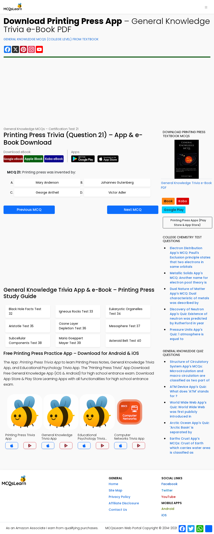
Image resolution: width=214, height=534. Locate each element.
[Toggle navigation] (206, 7)
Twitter (167, 490)
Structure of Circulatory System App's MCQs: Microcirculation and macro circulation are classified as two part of (190, 371)
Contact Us (118, 509)
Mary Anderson (47, 182)
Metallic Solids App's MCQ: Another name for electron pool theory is (189, 278)
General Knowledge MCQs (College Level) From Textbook (51, 39)
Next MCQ (133, 209)
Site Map (115, 490)
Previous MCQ (29, 209)
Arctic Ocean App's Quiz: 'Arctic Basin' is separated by (189, 427)
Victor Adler (117, 192)
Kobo (182, 201)
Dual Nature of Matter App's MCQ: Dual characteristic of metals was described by (189, 296)
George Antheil (47, 192)
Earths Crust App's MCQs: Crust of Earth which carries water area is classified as (190, 445)
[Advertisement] (107, 92)
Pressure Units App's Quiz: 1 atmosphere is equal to (187, 334)
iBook (168, 201)
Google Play (174, 210)
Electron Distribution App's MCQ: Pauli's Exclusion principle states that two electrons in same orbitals (190, 257)
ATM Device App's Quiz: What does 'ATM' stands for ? (189, 391)
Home (113, 484)
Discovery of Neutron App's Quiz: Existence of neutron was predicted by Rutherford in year (188, 316)
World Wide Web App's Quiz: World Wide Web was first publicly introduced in (188, 409)
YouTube (168, 497)
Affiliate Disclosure (124, 503)
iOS (164, 515)
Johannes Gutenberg (117, 182)
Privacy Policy (119, 497)
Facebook (169, 484)
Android (167, 509)
